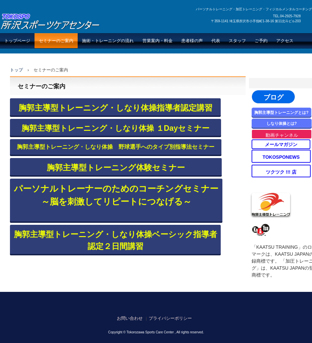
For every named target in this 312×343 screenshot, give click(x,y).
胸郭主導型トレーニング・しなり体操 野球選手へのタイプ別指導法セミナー (115, 147)
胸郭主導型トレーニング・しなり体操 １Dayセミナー (115, 128)
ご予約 (261, 40)
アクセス (284, 40)
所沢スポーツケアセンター (50, 21)
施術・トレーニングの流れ (108, 40)
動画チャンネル (282, 135)
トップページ (17, 40)
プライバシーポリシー (170, 318)
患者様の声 (192, 40)
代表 (215, 40)
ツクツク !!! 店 (281, 172)
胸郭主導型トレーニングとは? (281, 112)
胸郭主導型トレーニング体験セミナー (116, 167)
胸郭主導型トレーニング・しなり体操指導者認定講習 (115, 107)
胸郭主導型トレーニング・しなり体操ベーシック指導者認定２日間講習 (115, 240)
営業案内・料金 (157, 40)
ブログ (273, 97)
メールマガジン (281, 144)
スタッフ (237, 40)
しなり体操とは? (282, 123)
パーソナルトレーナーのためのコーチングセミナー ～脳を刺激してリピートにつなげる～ (116, 195)
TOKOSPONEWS (281, 157)
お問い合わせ (130, 318)
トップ (16, 69)
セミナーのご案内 (56, 40)
